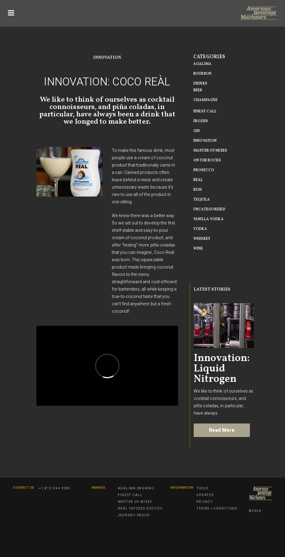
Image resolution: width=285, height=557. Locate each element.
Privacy (204, 502)
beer (198, 90)
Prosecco (203, 170)
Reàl (198, 180)
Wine (198, 248)
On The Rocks (207, 160)
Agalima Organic (136, 488)
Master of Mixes (135, 502)
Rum (197, 189)
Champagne (205, 100)
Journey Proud (134, 515)
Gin (196, 131)
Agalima (202, 64)
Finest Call (205, 111)
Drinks (200, 83)
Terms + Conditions (216, 508)
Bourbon (202, 73)
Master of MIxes (210, 150)
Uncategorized (209, 209)
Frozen (200, 121)
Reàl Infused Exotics (140, 508)
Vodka (200, 229)
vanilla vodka (208, 219)
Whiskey (202, 238)
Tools (202, 488)
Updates (205, 495)
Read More (222, 430)
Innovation (107, 58)
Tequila (201, 199)
